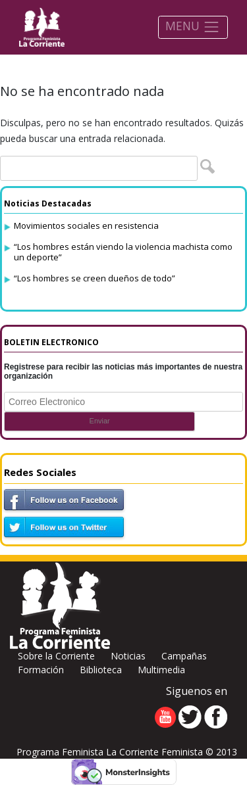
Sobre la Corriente (56, 656)
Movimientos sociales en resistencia (86, 225)
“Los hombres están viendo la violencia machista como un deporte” (123, 251)
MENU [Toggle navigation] (192, 27)
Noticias (128, 656)
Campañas (184, 656)
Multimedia (161, 669)
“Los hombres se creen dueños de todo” (94, 278)
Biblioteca (101, 669)
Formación (41, 669)
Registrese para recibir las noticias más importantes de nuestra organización (123, 371)
